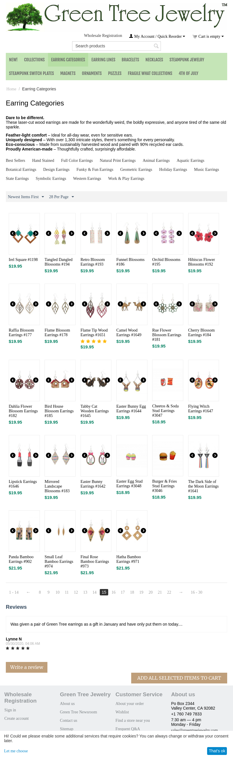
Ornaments (92, 73)
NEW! (13, 59)
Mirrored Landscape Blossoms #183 (57, 486)
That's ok (217, 751)
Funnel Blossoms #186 (130, 261)
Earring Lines (103, 59)
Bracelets (130, 59)
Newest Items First (26, 197)
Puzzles (115, 73)
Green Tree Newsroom (78, 712)
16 (113, 592)
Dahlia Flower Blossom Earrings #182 (23, 411)
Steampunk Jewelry (187, 59)
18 (132, 592)
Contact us (68, 720)
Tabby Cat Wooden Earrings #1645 (95, 411)
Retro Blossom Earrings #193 (93, 261)
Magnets (67, 73)
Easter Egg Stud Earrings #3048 (129, 483)
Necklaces (154, 59)
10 (58, 592)
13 (85, 592)
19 (141, 592)
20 (151, 592)
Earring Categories (68, 59)
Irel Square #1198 (23, 259)
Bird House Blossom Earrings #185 (59, 411)
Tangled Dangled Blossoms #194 (58, 261)
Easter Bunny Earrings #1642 (93, 483)
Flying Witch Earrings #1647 (200, 408)
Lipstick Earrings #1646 (23, 483)
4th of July (188, 73)
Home (11, 89)
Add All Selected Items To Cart (179, 678)
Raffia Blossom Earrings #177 (21, 332)
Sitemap (66, 729)
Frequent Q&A (127, 729)
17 (123, 592)
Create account (16, 718)
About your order (129, 703)
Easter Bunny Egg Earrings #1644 (131, 408)
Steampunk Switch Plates (31, 73)
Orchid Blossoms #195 (166, 261)
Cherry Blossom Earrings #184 (201, 332)
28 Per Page (61, 197)
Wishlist (122, 712)
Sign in (10, 710)
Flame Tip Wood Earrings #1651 (94, 332)
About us (67, 703)
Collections (34, 59)
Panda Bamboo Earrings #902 (21, 559)
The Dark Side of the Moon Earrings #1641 (203, 486)
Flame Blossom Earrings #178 (57, 332)
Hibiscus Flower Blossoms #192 (201, 261)
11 (67, 592)
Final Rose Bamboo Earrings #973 (95, 561)
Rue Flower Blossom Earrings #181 (166, 335)
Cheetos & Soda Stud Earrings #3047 (165, 411)
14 (95, 592)
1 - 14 (14, 592)
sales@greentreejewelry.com (194, 730)
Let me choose (16, 751)
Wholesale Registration (103, 35)
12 (76, 592)
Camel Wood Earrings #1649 (128, 332)
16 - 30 (196, 592)
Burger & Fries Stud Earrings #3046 (164, 486)
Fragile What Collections (150, 73)
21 (160, 592)
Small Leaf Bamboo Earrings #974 (59, 561)
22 (169, 592)
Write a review (26, 667)
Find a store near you (132, 720)
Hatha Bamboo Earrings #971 (128, 559)
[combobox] (116, 46)
